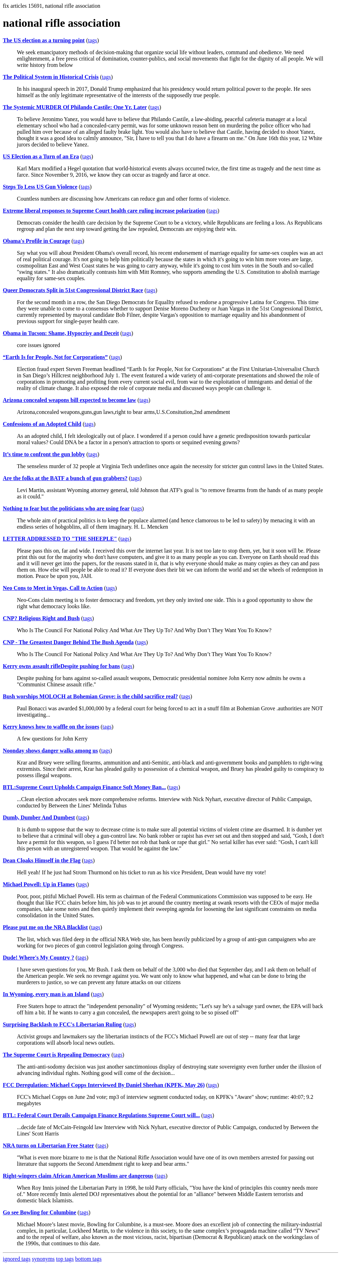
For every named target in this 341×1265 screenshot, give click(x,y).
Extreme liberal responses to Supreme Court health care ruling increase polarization (104, 211)
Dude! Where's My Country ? (38, 958)
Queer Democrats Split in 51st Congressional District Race (73, 290)
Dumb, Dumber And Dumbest (39, 817)
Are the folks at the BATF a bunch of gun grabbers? (65, 478)
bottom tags (88, 1259)
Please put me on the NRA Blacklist (45, 927)
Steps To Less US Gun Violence (40, 187)
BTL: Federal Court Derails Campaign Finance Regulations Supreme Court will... (101, 1115)
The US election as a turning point (44, 40)
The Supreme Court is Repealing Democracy (56, 1055)
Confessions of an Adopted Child (42, 424)
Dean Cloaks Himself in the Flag (42, 860)
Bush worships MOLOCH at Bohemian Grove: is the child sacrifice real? (90, 696)
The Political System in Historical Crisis (50, 77)
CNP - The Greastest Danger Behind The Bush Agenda (68, 642)
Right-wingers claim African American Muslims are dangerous (78, 1176)
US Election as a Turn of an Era (41, 156)
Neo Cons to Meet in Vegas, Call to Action (53, 588)
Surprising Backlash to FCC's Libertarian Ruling (62, 1024)
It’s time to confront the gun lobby (44, 454)
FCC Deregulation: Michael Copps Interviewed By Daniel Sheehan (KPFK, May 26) (104, 1085)
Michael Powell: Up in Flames (39, 884)
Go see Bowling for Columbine (39, 1212)
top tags (65, 1259)
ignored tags (17, 1259)
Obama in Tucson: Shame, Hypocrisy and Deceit (61, 333)
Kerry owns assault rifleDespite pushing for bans (61, 666)
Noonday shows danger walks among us (50, 751)
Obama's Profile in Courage (36, 241)
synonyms (43, 1259)
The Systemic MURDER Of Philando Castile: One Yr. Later (75, 107)
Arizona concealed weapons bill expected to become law (69, 400)
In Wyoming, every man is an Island (46, 994)
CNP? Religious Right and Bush (41, 618)
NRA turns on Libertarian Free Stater (48, 1145)
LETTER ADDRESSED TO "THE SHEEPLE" (60, 539)
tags (92, 40)
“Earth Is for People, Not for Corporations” (55, 357)
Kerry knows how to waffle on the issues (51, 727)
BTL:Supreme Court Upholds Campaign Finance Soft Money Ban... (84, 787)
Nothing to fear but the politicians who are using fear (66, 508)
